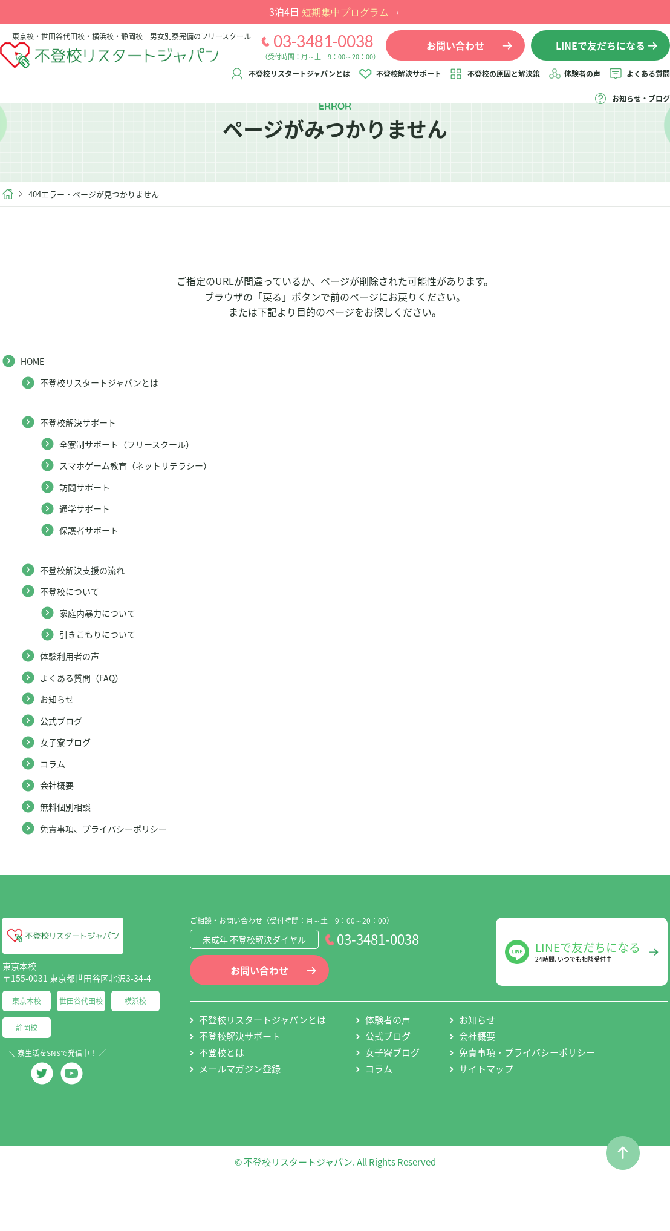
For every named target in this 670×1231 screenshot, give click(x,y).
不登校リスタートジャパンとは (357, 82)
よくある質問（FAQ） (87, 719)
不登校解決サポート (466, 82)
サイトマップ (486, 1110)
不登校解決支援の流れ (88, 611)
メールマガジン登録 (240, 1110)
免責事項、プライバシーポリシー (112, 869)
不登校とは (221, 1094)
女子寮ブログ (69, 783)
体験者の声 (640, 82)
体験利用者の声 (74, 697)
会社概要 (59, 826)
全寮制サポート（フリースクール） (136, 485)
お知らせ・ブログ (629, 107)
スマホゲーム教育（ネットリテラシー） (146, 506)
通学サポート (88, 549)
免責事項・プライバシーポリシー (527, 1094)
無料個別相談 (69, 848)
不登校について (74, 632)
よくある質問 (552, 107)
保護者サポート (93, 571)
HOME (34, 402)
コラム (54, 805)
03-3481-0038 (311, 50)
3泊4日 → (335, 11)
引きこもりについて (102, 675)
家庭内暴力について (102, 654)
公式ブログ (64, 762)
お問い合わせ (259, 1012)
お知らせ (59, 740)
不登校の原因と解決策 (561, 82)
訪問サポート (88, 528)
